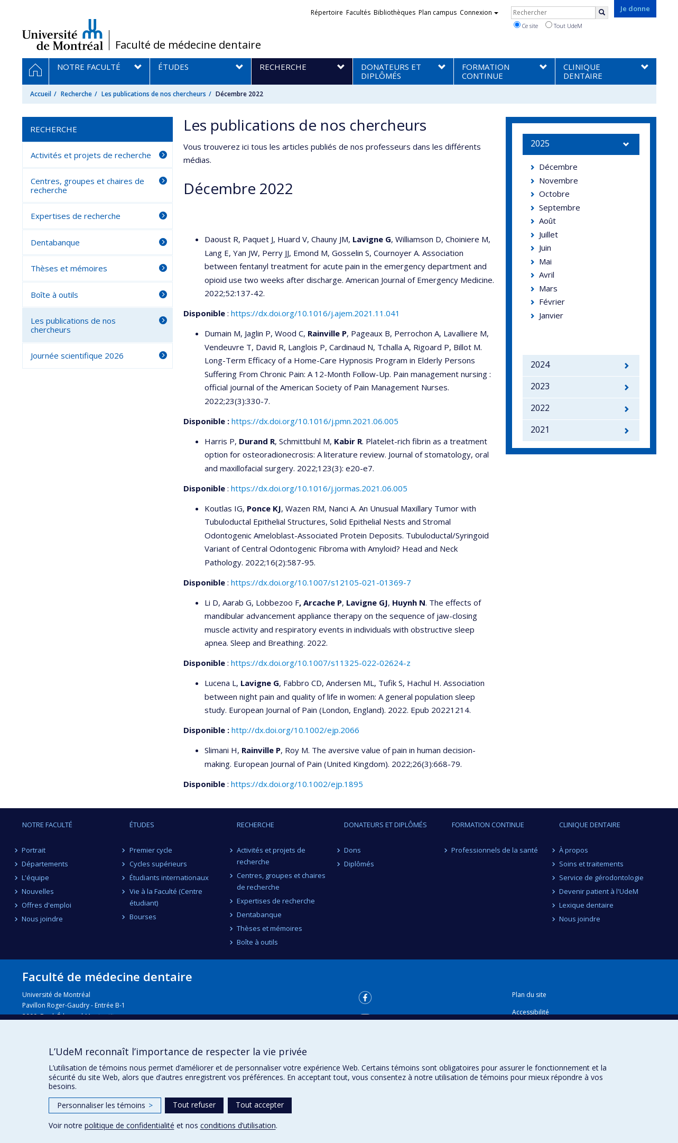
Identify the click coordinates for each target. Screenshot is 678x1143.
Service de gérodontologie (601, 877)
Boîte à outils (54, 294)
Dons (352, 850)
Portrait (34, 850)
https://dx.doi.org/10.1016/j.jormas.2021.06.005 (319, 488)
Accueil (40, 93)
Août (547, 220)
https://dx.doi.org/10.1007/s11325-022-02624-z (321, 662)
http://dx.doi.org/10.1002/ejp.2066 (295, 730)
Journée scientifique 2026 (77, 355)
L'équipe (36, 877)
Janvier (551, 315)
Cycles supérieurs (158, 863)
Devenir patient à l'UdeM (598, 891)
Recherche (76, 93)
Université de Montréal (62, 34)
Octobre (554, 193)
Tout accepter (260, 1105)
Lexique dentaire (586, 905)
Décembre (558, 166)
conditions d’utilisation (238, 1125)
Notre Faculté (47, 824)
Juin (545, 247)
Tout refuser (194, 1105)
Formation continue (488, 824)
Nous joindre (42, 918)
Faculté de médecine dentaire (188, 45)
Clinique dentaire (589, 824)
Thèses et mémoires (69, 268)
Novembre (558, 180)
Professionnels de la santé (495, 850)
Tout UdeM (563, 25)
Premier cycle (150, 850)
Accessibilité (530, 1012)
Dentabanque (55, 242)
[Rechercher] (602, 12)
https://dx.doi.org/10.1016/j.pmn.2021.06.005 (314, 421)
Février (552, 301)
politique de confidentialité (129, 1125)
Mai (545, 261)
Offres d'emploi (47, 905)
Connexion (479, 12)
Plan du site (529, 994)
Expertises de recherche (75, 216)
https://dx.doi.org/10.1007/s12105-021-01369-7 (321, 582)
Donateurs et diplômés (385, 824)
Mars (548, 288)
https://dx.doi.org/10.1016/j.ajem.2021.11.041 (315, 313)
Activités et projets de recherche (91, 155)
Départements (45, 863)
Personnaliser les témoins (105, 1105)
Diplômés (359, 863)
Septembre (559, 207)
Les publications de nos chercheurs (153, 93)
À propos (573, 850)
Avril (546, 274)
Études (141, 824)
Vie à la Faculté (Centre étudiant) (165, 897)
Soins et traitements (591, 863)
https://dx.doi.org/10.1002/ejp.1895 (297, 784)
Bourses (142, 916)
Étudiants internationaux (169, 877)
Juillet (548, 234)
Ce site (526, 25)
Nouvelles (38, 891)
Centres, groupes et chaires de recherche (87, 185)
